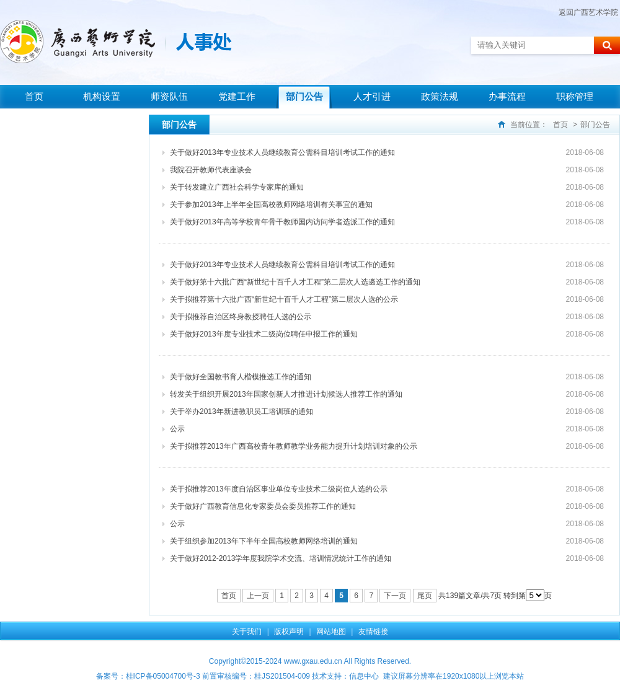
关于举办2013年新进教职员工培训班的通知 (241, 411)
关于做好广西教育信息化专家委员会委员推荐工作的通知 (263, 506)
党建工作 (236, 97)
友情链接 (373, 631)
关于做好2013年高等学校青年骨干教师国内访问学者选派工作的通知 (282, 222)
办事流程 (507, 97)
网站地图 (331, 631)
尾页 (424, 595)
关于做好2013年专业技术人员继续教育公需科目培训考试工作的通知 (282, 152)
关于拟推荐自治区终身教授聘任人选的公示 (240, 316)
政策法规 (439, 97)
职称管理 (574, 97)
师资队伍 (169, 97)
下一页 (395, 595)
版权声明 (289, 631)
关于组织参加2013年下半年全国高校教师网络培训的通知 (264, 541)
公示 (177, 429)
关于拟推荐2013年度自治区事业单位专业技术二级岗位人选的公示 (279, 489)
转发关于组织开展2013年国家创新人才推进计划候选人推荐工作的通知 (286, 394)
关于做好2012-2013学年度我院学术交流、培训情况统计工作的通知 (280, 558)
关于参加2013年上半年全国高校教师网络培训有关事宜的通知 (271, 204)
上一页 (258, 595)
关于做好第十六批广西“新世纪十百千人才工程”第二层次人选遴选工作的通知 (295, 282)
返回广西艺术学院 (588, 12)
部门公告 (304, 97)
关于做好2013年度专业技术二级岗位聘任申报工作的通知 (264, 334)
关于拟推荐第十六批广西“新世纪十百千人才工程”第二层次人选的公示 (284, 299)
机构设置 (101, 97)
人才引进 (372, 97)
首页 (34, 97)
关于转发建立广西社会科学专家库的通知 (237, 187)
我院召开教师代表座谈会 (211, 169)
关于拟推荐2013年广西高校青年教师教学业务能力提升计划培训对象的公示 (293, 446)
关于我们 (247, 631)
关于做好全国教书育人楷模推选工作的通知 (240, 376)
